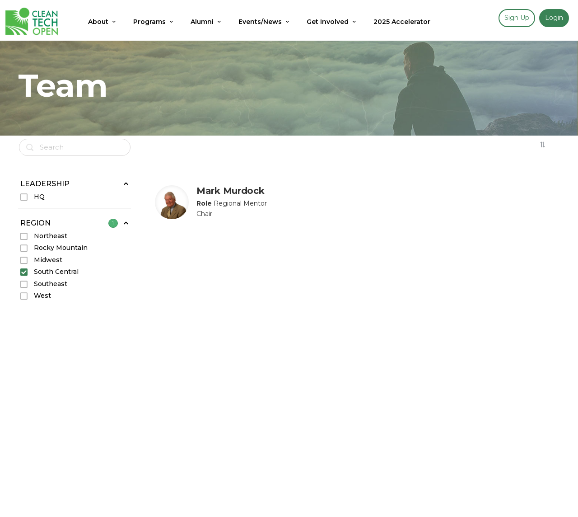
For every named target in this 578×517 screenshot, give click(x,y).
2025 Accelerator (401, 22)
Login (554, 18)
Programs (154, 22)
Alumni (207, 22)
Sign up (516, 18)
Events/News (264, 22)
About (102, 22)
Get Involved (332, 22)
